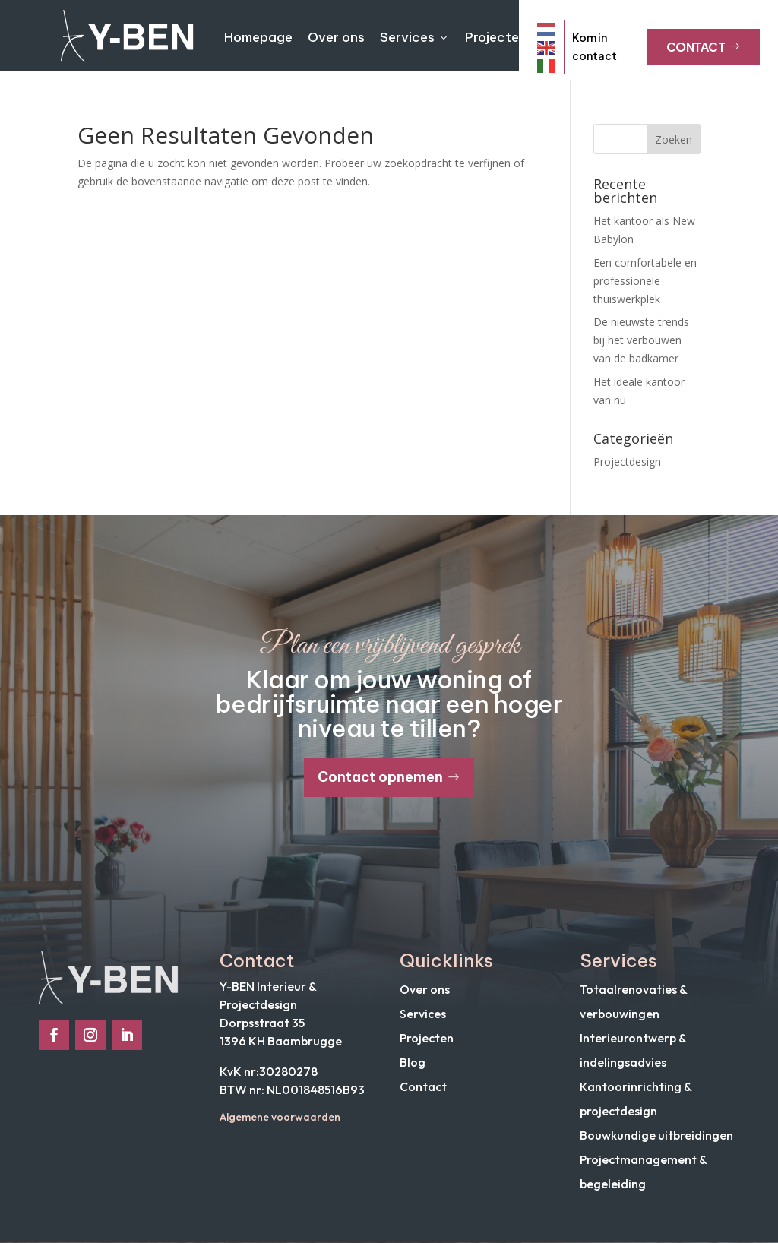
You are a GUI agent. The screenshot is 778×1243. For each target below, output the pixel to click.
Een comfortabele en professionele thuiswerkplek (645, 280)
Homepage (258, 37)
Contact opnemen (380, 777)
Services (415, 37)
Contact (703, 47)
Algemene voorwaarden (280, 1117)
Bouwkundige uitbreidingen (656, 1135)
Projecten (496, 37)
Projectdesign (627, 461)
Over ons (336, 37)
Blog (412, 1062)
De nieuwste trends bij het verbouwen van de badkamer (641, 340)
